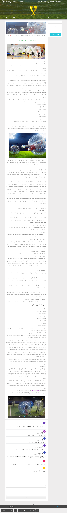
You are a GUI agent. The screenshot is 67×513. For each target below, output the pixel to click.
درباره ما (52, 1)
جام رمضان (20, 510)
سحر (42, 424)
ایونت (15, 510)
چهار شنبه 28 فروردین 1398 (39, 447)
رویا (42, 446)
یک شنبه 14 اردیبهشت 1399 (38, 454)
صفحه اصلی (58, 1)
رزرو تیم (46, 1)
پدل (37, 510)
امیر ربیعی (40, 453)
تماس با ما (39, 1)
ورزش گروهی (10, 510)
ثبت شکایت (50, 2)
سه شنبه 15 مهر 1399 (39, 463)
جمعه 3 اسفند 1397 (40, 433)
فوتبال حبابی (4, 510)
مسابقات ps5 (32, 510)
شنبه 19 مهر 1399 (40, 470)
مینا (42, 469)
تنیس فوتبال (26, 510)
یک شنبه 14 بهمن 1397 (39, 425)
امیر (42, 439)
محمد (42, 432)
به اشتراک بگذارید (55, 34)
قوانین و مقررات (58, 2)
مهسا (42, 462)
